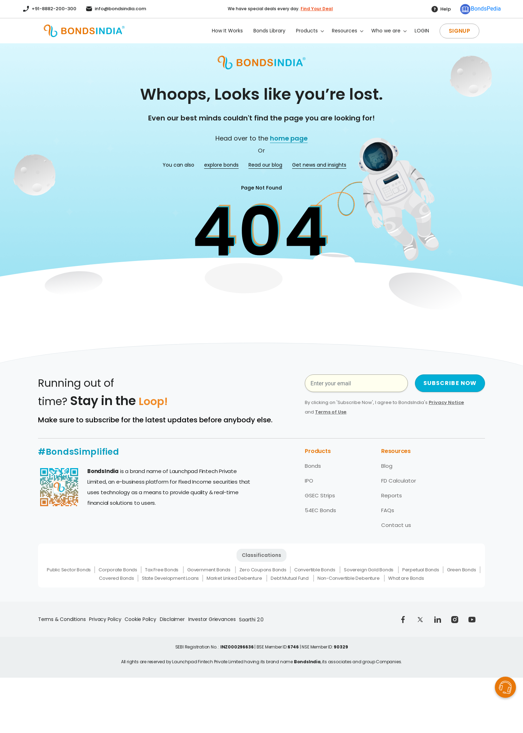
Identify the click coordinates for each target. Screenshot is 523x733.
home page (289, 138)
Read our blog (265, 164)
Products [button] (307, 30)
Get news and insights (319, 164)
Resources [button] (344, 30)
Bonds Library (269, 30)
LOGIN (422, 30)
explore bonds (221, 164)
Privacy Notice (446, 402)
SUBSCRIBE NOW (450, 383)
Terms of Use (330, 412)
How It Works (227, 30)
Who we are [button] (386, 30)
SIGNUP (459, 31)
